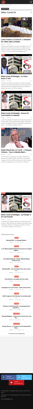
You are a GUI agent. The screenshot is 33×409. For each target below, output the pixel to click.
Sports (16, 237)
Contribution (16, 313)
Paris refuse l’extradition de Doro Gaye (16, 279)
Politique (16, 246)
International (16, 323)
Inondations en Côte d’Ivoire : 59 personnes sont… (16, 287)
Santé (3, 18)
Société (3, 193)
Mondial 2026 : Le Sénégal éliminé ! (16, 240)
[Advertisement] (16, 177)
